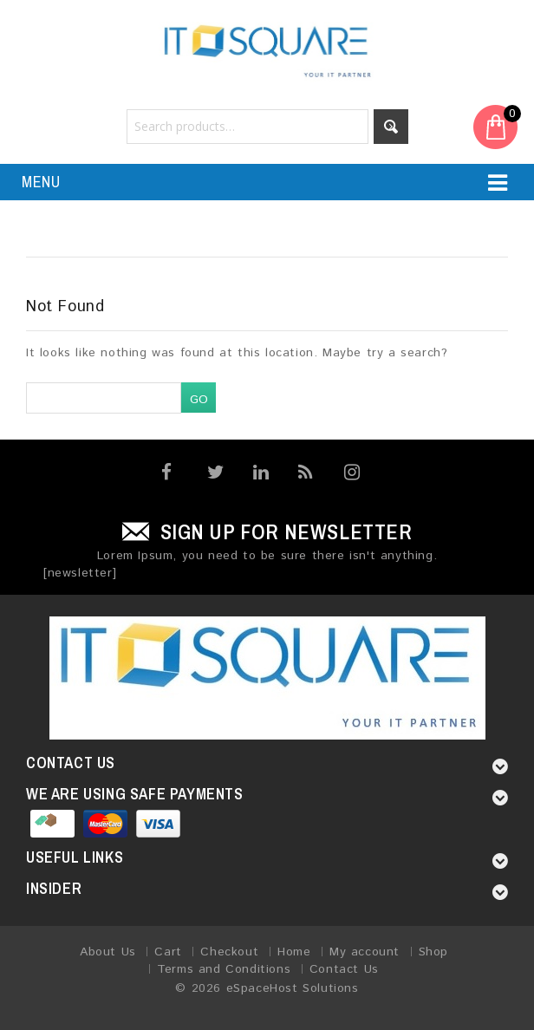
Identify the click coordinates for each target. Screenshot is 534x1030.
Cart (167, 952)
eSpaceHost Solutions (292, 988)
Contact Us (344, 969)
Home (293, 952)
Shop (433, 952)
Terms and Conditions (223, 969)
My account (364, 952)
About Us (108, 952)
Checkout (229, 952)
